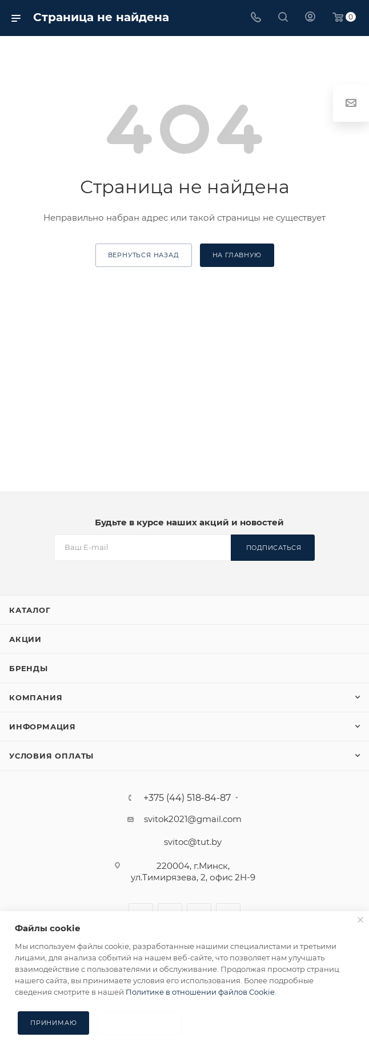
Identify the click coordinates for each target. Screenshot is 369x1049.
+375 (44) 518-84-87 (187, 798)
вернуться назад (143, 255)
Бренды (28, 668)
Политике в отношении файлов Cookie (200, 991)
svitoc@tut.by (193, 841)
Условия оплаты (51, 755)
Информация (42, 726)
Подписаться (274, 548)
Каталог (30, 610)
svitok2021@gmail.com (193, 818)
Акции (25, 639)
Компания (35, 697)
